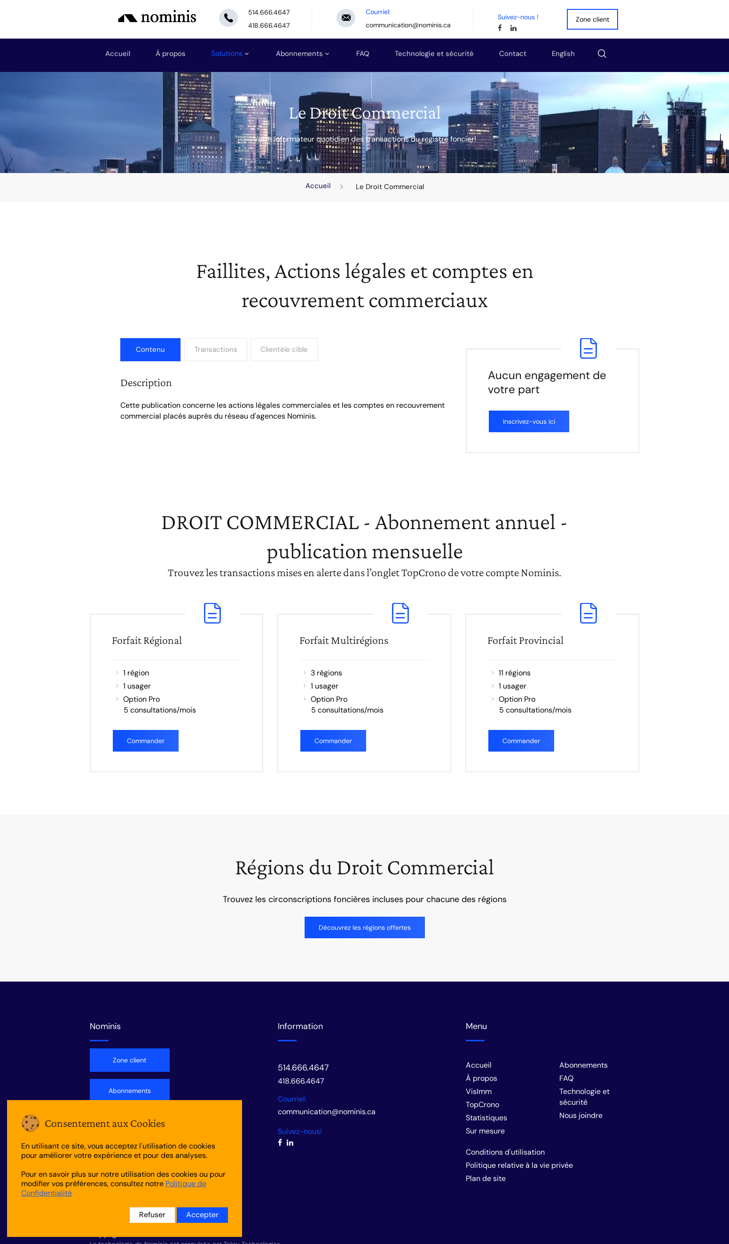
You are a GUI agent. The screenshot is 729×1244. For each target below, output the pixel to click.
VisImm (479, 1091)
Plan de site (486, 1178)
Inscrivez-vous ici (529, 421)
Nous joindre (581, 1115)
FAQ (362, 53)
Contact (512, 53)
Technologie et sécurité (434, 53)
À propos (171, 53)
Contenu (150, 349)
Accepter (202, 1215)
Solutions (227, 53)
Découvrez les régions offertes (365, 927)
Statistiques (486, 1118)
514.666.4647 (269, 12)
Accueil (117, 53)
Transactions (216, 349)
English (563, 53)
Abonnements (299, 53)
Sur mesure (485, 1131)
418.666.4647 (269, 25)
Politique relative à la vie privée (519, 1165)
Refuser (152, 1215)
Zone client (592, 19)
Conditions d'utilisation (505, 1152)
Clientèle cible (286, 349)
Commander (146, 741)
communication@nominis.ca (408, 25)
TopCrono (482, 1104)
